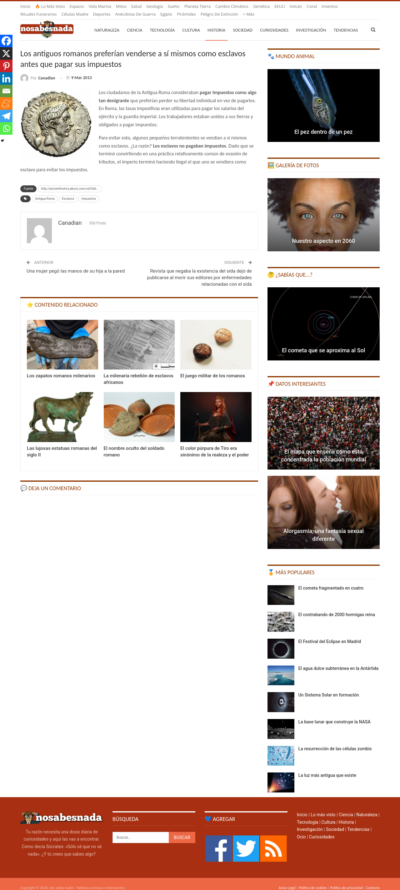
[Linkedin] (6, 78)
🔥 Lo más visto (50, 6)
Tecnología (162, 22)
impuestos (88, 191)
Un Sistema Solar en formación (328, 687)
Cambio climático (231, 6)
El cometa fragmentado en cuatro (331, 580)
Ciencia (134, 22)
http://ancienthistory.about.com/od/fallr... (69, 181)
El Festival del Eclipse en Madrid (329, 633)
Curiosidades (274, 22)
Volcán (296, 6)
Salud (136, 6)
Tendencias (358, 821)
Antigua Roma (45, 191)
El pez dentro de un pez (323, 124)
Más (327, 6)
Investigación (311, 22)
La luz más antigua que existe (327, 767)
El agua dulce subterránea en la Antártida (338, 660)
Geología (154, 6)
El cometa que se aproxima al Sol (323, 342)
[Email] (6, 91)
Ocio (301, 829)
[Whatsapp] (6, 128)
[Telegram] (6, 116)
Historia (216, 22)
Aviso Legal (287, 880)
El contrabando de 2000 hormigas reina (336, 607)
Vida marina (100, 6)
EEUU (279, 6)
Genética (261, 6)
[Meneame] (6, 103)
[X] (6, 53)
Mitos (121, 6)
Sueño (173, 6)
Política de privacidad (346, 880)
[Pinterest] (6, 66)
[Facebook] (6, 41)
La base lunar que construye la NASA (334, 714)
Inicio (25, 6)
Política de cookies (313, 880)
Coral (312, 6)
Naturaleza (106, 22)
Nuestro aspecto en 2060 (323, 233)
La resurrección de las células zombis (335, 741)
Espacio (77, 6)
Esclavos (68, 191)
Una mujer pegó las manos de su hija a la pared (76, 263)
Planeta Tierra (197, 6)
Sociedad (242, 22)
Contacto (373, 880)
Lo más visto (323, 807)
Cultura (191, 22)
